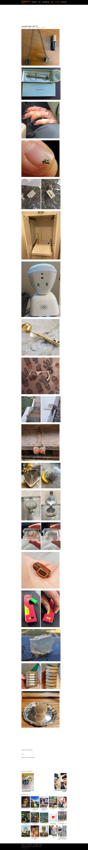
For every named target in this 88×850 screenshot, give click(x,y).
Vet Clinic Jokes (44, 823)
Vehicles (63, 2)
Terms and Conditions (31, 846)
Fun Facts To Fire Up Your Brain (26, 824)
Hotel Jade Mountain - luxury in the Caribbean (35, 809)
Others (57, 2)
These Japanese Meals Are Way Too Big (35, 838)
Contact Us (23, 846)
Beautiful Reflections (26, 808)
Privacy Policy (38, 846)
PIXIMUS (25, 1)
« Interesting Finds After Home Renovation (28, 791)
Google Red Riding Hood (53, 809)
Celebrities (46, 2)
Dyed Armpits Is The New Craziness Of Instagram (62, 809)
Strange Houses (26, 837)
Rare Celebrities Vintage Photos (61, 791)
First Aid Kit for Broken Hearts (53, 824)
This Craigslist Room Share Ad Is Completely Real (44, 809)
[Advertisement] (44, 15)
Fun (52, 2)
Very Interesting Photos (35, 824)
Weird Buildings (44, 837)
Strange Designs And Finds (62, 824)
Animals (34, 2)
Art (39, 2)
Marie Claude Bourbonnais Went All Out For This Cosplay (62, 838)
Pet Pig (53, 837)
